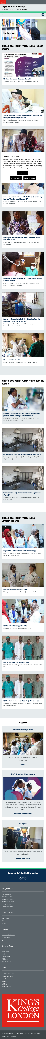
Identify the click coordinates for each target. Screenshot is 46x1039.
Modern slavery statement (32, 1033)
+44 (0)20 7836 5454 (8, 973)
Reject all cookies (16, 178)
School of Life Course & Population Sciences (14, 9)
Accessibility (5, 1036)
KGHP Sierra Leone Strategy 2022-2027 (15, 589)
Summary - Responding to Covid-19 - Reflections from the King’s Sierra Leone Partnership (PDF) (21, 320)
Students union (6, 956)
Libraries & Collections (8, 935)
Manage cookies (22, 173)
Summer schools (6, 904)
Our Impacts (23, 823)
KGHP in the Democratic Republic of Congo (16, 662)
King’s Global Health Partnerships (13, 7)
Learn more (23, 764)
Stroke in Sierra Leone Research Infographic (17, 79)
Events (3, 954)
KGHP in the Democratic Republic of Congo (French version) (21, 701)
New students (5, 918)
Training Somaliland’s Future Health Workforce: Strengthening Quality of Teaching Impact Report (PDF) (22, 198)
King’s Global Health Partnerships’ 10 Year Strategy (19, 551)
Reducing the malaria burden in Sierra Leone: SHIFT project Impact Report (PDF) (21, 239)
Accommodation (6, 937)
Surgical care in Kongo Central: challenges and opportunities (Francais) (22, 494)
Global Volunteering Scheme (23, 729)
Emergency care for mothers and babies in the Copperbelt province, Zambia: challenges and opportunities (21, 414)
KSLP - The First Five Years (11, 360)
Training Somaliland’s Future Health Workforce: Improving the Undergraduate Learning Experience (22, 116)
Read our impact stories (23, 858)
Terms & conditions (7, 1033)
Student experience (7, 906)
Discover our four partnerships (23, 814)
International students (8, 901)
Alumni (4, 923)
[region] (23, 167)
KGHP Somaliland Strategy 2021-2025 (15, 626)
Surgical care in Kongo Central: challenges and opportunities (22, 454)
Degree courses (6, 894)
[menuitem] (23, 894)
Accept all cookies (29, 178)
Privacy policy (19, 1033)
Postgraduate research (8, 899)
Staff (3, 920)
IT (2, 940)
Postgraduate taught (7, 896)
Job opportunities (6, 961)
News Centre (5, 951)
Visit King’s (5, 959)
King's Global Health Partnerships (23, 774)
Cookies (13, 1036)
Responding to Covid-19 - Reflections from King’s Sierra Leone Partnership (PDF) (22, 279)
